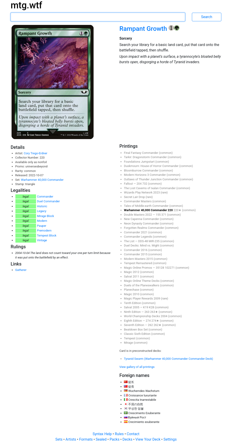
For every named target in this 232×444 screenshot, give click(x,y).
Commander (45, 196)
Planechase (132, 289)
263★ (154, 312)
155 (158, 214)
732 (145, 183)
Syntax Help (103, 434)
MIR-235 (154, 241)
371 (164, 214)
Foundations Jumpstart (139, 161)
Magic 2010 (132, 294)
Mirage (129, 342)
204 (139, 183)
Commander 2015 (136, 254)
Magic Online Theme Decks (142, 280)
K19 (146, 307)
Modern (42, 220)
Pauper (41, 225)
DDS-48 (143, 241)
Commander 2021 (136, 232)
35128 (160, 267)
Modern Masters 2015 (139, 259)
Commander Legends (138, 236)
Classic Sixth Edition (137, 333)
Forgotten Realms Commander (144, 227)
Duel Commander (48, 201)
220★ (178, 210)
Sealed (101, 439)
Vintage (42, 240)
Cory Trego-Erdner (35, 153)
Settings (169, 439)
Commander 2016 (136, 250)
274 (148, 320)
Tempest (130, 338)
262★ (158, 325)
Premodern (44, 230)
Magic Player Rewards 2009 (142, 298)
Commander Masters (138, 201)
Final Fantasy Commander (141, 152)
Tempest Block (46, 235)
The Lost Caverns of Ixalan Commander (150, 188)
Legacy (41, 211)
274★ (155, 320)
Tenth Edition (133, 303)
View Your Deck (148, 439)
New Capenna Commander (142, 219)
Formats (86, 439)
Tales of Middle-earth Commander (146, 206)
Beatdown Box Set (136, 329)
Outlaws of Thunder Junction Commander (151, 179)
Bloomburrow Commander (141, 170)
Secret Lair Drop (135, 197)
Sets (59, 439)
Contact (133, 434)
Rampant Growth (144, 28)
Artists (71, 439)
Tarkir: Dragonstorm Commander (146, 157)
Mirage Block (45, 216)
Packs (115, 439)
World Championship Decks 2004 (146, 316)
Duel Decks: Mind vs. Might (142, 245)
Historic (42, 206)
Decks (128, 439)
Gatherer (21, 270)
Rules (120, 434)
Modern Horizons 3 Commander (145, 174)
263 (147, 312)
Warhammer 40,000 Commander (42, 179)
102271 (170, 267)
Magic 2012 (132, 272)
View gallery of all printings (137, 367)
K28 (152, 307)
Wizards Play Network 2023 (142, 192)
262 (151, 325)
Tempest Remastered (138, 263)
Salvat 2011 (132, 276)
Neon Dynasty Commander (142, 223)
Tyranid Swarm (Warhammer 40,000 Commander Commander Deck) (168, 358)
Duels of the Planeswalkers (142, 285)
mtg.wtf (26, 5)
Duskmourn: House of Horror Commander (151, 166)
